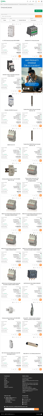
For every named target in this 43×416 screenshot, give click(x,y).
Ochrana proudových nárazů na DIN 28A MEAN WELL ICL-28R (11, 319)
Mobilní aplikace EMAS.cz (27, 387)
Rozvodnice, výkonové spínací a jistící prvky (11, 4)
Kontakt (5, 378)
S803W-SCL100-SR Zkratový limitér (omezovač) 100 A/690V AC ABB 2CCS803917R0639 (31, 249)
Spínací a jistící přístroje (23, 4)
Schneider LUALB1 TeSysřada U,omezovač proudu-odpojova (11, 75)
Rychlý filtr (38, 10)
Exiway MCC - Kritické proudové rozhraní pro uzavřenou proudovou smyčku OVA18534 (32, 319)
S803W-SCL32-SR (11, 144)
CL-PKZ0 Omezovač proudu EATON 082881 (11, 40)
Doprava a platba (25, 379)
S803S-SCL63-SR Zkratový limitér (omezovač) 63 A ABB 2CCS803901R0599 (11, 249)
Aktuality (5, 380)
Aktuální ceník (24, 385)
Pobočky (5, 383)
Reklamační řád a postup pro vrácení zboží (30, 383)
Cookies (23, 392)
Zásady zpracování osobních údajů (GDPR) (30, 384)
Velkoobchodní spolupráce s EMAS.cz (29, 388)
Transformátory (30, 4)
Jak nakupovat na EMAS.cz (27, 378)
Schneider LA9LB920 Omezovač (11, 110)
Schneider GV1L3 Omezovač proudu (32, 40)
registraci (5, 84)
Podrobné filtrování (24, 20)
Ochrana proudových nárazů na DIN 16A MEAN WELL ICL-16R (11, 179)
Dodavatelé (6, 385)
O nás (5, 379)
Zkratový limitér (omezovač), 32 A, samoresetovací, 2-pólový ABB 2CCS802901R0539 (32, 180)
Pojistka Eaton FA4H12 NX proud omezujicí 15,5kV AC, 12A (32, 110)
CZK (33, 1)
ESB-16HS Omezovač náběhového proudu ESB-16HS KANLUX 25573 (11, 353)
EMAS (2, 4)
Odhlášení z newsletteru (8, 387)
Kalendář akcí (6, 381)
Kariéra (5, 384)
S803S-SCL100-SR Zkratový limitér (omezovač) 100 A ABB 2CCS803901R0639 (11, 214)
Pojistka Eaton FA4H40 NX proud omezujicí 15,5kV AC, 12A (32, 145)
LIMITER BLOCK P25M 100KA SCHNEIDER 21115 (32, 284)
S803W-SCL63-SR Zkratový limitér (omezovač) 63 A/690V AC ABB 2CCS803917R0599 (11, 284)
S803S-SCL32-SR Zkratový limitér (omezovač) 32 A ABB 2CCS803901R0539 (32, 214)
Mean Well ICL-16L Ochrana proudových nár (31, 353)
